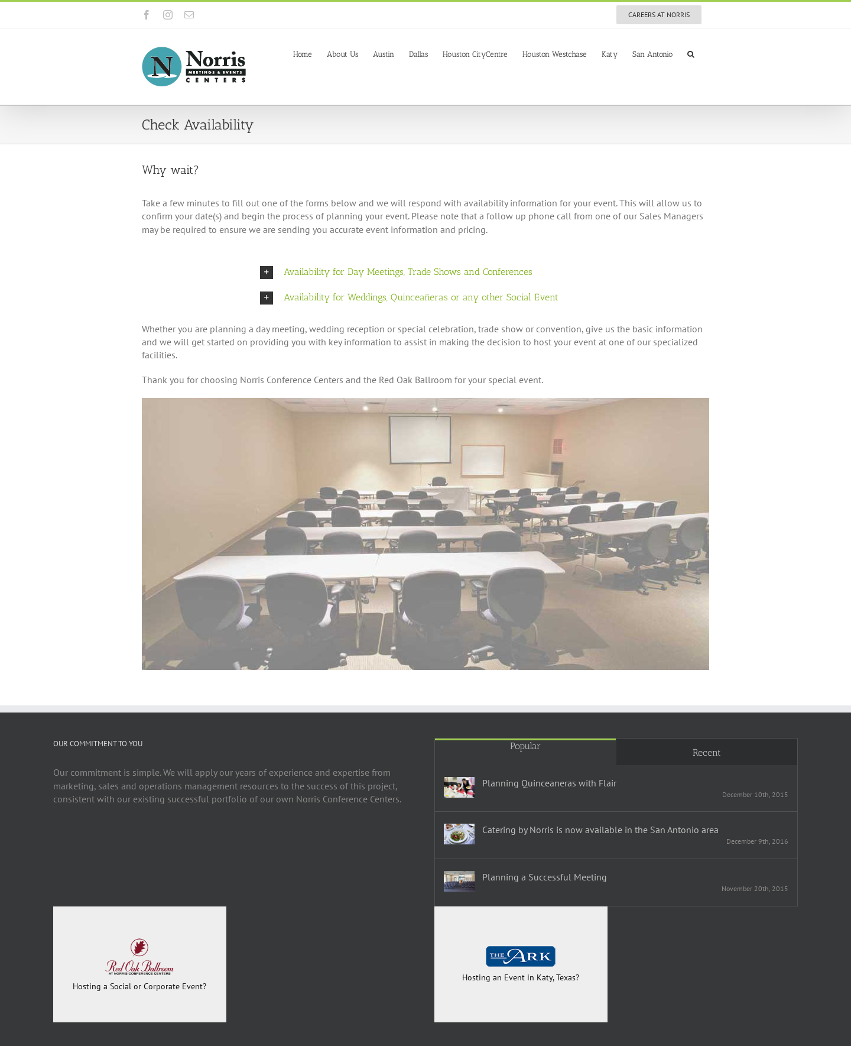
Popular (525, 746)
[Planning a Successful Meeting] (459, 881)
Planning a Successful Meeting (544, 877)
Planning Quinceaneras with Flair (549, 783)
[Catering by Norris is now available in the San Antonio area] (459, 834)
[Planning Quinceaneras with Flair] (459, 787)
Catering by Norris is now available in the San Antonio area (600, 829)
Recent (707, 752)
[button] (690, 53)
